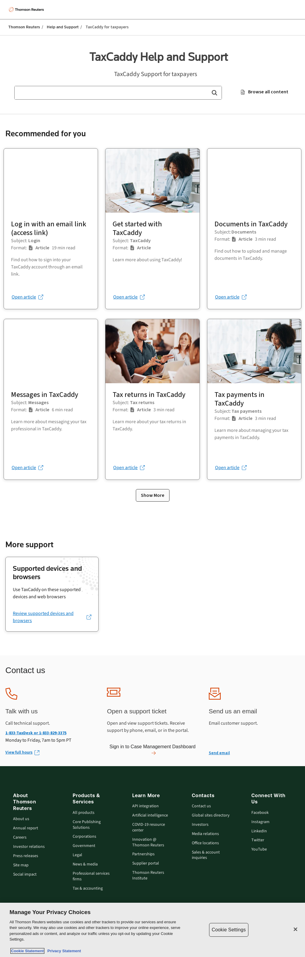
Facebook (260, 813)
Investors (200, 825)
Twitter (257, 840)
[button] (214, 92)
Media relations (205, 834)
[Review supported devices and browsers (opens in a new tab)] (52, 617)
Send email (219, 753)
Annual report (25, 828)
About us (21, 819)
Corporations (84, 836)
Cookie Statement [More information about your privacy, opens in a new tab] (27, 951)
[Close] (295, 929)
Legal (77, 855)
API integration (145, 806)
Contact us (201, 806)
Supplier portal (145, 863)
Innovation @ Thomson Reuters (148, 842)
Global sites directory (211, 815)
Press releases (25, 856)
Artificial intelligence (150, 815)
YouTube (259, 849)
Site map (21, 865)
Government (84, 846)
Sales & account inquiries (206, 855)
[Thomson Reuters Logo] (27, 9)
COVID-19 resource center (148, 827)
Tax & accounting (88, 888)
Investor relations (29, 847)
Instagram (260, 822)
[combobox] (118, 92)
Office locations (205, 843)
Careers (20, 837)
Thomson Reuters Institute (148, 875)
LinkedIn (259, 831)
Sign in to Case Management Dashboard (152, 750)
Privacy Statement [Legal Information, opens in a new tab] (63, 951)
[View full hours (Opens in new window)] (22, 753)
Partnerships (143, 854)
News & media (85, 864)
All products (83, 813)
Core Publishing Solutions (87, 825)
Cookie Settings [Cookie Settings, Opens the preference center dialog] (229, 929)
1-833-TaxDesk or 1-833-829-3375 (35, 733)
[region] (152, 930)
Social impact (25, 874)
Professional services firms (91, 876)
